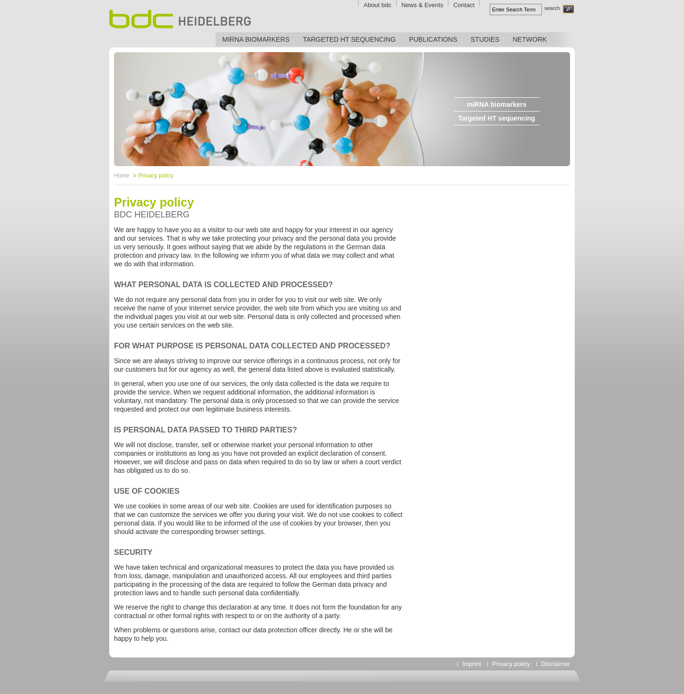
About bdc (377, 5)
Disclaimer (555, 663)
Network (530, 39)
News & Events (422, 5)
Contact (464, 5)
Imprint (471, 663)
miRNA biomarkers (256, 39)
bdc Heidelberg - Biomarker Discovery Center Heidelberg (180, 18)
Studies (485, 39)
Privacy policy (155, 175)
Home (121, 175)
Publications (433, 39)
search (552, 8)
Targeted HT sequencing (349, 39)
